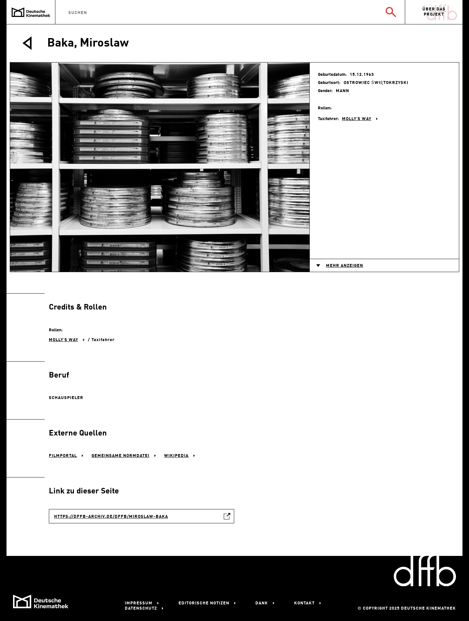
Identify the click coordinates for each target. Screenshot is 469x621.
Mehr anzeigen (344, 266)
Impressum (138, 603)
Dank (261, 603)
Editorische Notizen (203, 603)
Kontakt (304, 603)
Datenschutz (141, 608)
